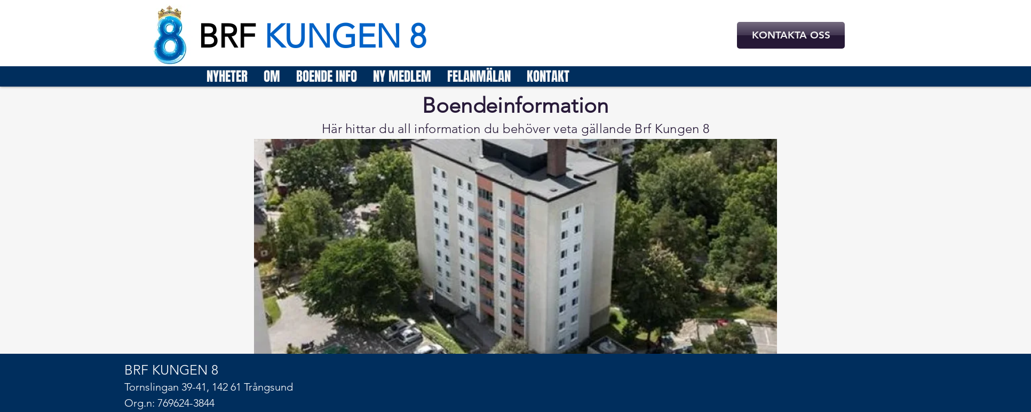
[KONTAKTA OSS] (791, 35)
